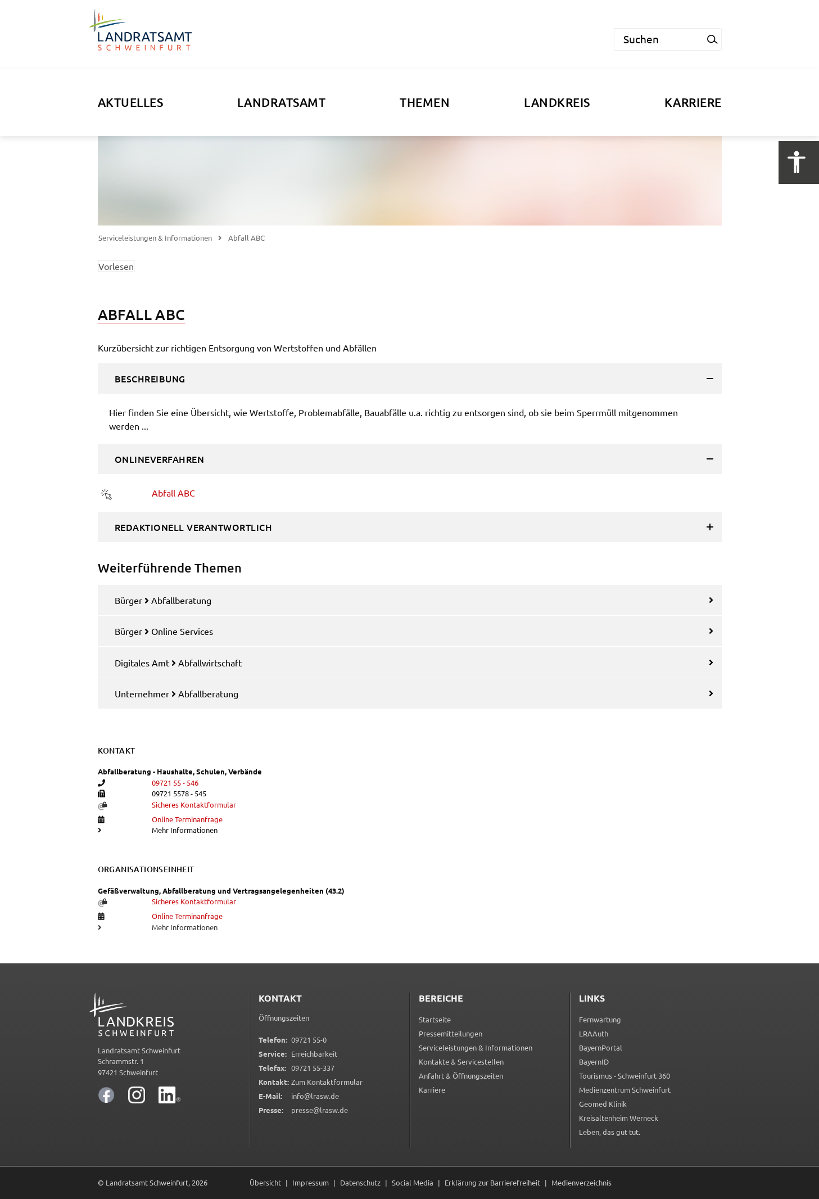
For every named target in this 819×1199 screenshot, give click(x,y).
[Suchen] (659, 39)
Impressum (310, 1182)
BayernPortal (600, 1048)
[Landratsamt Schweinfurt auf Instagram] (136, 1095)
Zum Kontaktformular (327, 1082)
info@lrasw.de (315, 1096)
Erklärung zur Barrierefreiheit (492, 1182)
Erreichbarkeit (314, 1053)
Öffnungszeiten (284, 1017)
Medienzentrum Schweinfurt (625, 1091)
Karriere (432, 1089)
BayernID (594, 1063)
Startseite (435, 1019)
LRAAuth (593, 1034)
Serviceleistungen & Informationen (155, 237)
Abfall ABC (173, 492)
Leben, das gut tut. (609, 1133)
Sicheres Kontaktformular (194, 804)
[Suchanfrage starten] (713, 39)
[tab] (410, 378)
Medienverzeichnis (581, 1182)
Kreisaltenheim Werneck (618, 1119)
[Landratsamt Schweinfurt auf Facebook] (106, 1095)
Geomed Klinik (603, 1105)
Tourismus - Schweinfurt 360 (624, 1077)
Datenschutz (360, 1182)
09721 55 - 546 (175, 782)
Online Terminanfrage (187, 819)
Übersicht (265, 1182)
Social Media (412, 1182)
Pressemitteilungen (450, 1033)
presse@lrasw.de (319, 1110)
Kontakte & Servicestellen (461, 1061)
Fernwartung (600, 1020)
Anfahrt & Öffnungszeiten (461, 1075)
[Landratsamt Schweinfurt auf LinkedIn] (169, 1095)
